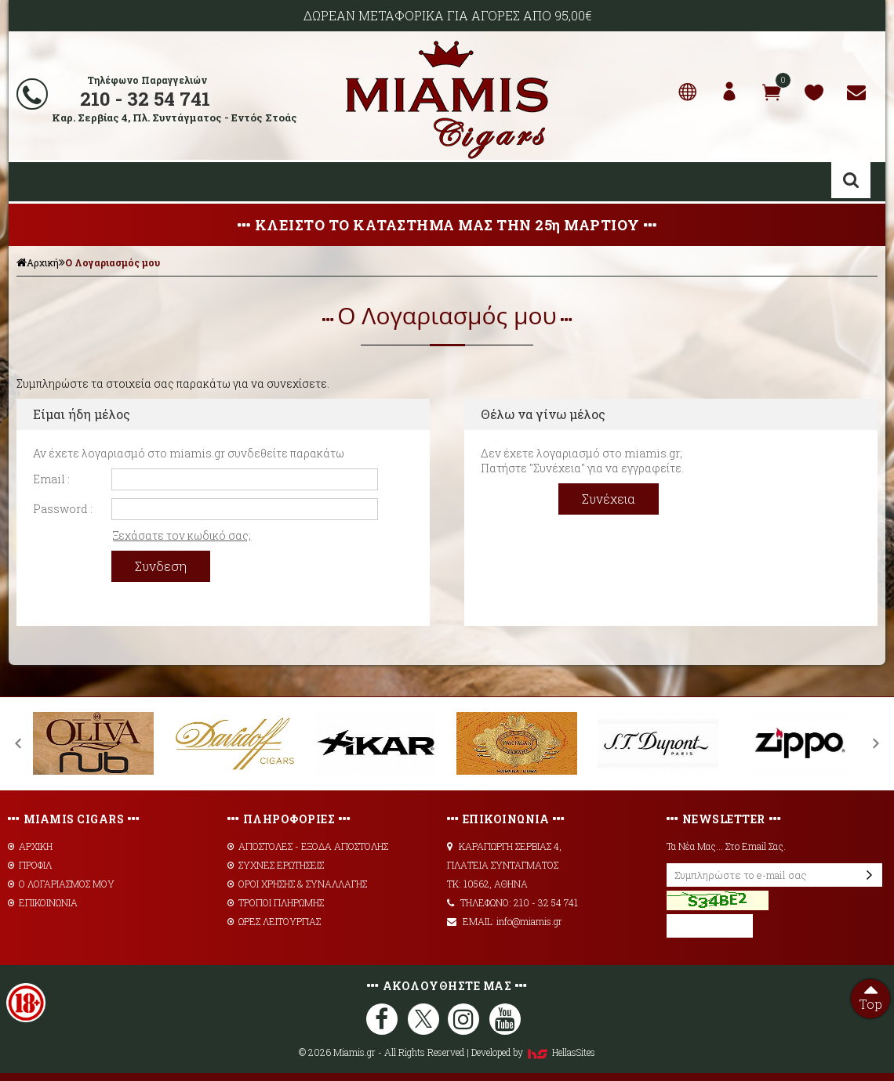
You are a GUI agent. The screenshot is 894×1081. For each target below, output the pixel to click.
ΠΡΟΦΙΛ (30, 865)
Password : (63, 508)
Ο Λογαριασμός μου (112, 262)
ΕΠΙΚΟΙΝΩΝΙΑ (43, 902)
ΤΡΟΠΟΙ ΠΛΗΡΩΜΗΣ (275, 902)
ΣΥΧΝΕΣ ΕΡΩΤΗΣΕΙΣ (275, 865)
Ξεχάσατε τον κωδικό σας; (182, 535)
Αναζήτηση (850, 180)
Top (870, 995)
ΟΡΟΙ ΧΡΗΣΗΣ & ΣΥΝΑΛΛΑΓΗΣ (297, 883)
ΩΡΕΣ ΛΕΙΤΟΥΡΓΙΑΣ (274, 921)
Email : (51, 479)
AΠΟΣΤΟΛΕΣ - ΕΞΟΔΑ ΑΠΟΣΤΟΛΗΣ (307, 846)
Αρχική (37, 262)
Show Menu (32, 181)
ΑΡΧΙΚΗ (30, 846)
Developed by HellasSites (533, 1052)
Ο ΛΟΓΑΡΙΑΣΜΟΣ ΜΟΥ (61, 883)
